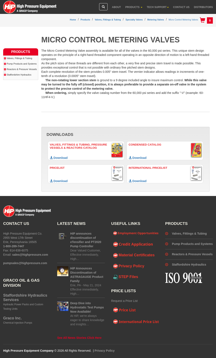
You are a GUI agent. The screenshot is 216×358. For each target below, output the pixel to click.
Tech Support (158, 7)
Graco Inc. (12, 318)
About (116, 7)
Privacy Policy (128, 266)
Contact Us (181, 7)
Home (73, 19)
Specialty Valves (134, 19)
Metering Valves (155, 19)
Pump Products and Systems (22, 63)
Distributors (203, 7)
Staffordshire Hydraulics (19, 74)
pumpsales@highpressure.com (25, 263)
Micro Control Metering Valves (183, 19)
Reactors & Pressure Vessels (22, 69)
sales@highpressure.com (30, 254)
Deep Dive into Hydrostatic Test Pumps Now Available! (87, 307)
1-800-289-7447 (13, 246)
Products (133, 7)
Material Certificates (134, 255)
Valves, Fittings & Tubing (108, 19)
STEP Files (125, 277)
